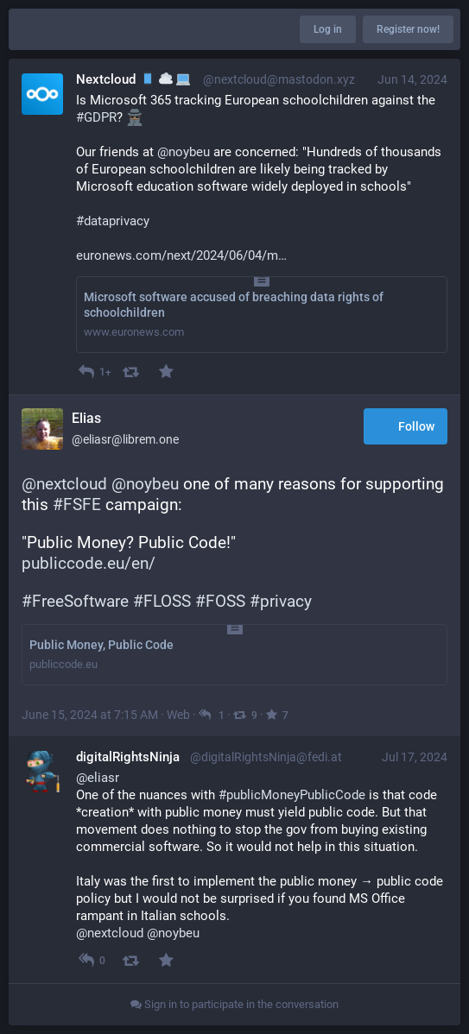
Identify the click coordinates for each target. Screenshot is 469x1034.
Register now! (408, 29)
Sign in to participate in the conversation (234, 1004)
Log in (328, 29)
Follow (405, 428)
